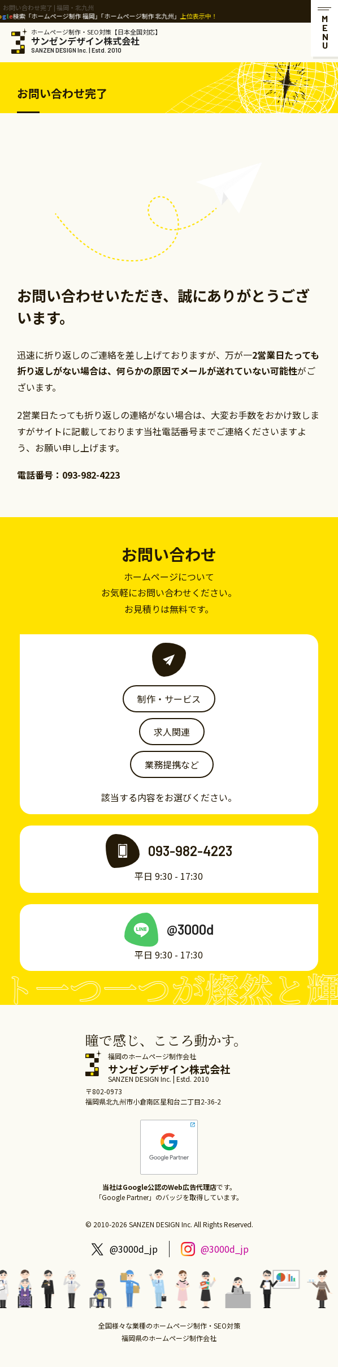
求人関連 (172, 731)
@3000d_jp (134, 1249)
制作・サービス (169, 699)
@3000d (190, 929)
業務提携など (172, 764)
